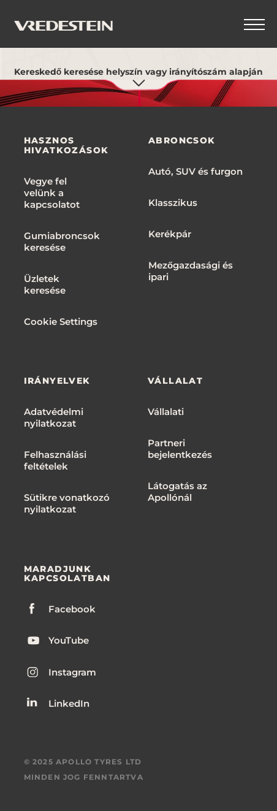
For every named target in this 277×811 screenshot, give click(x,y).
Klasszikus (172, 202)
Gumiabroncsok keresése (62, 241)
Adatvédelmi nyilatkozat (53, 417)
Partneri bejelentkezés (180, 448)
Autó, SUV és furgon (195, 171)
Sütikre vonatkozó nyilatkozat (67, 503)
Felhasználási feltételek (55, 460)
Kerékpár (169, 234)
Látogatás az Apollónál (177, 491)
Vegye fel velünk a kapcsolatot (52, 192)
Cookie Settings (60, 321)
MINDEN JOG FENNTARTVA (83, 777)
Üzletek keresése (45, 284)
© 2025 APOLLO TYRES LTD (83, 761)
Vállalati (166, 411)
